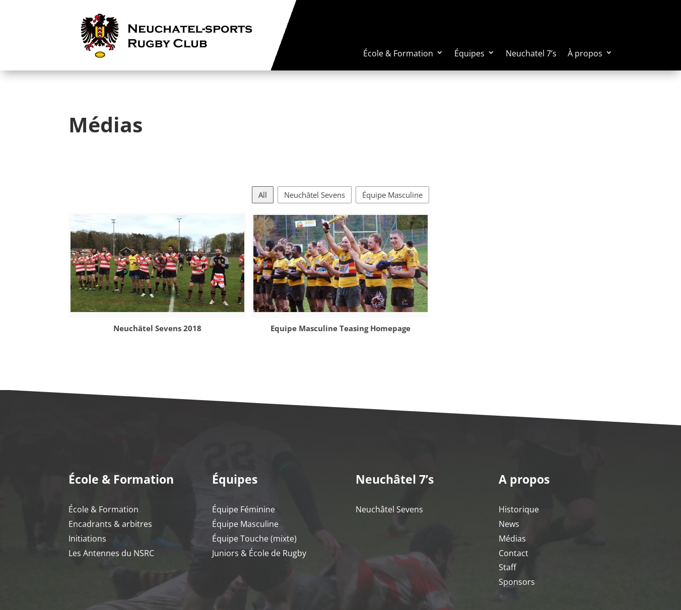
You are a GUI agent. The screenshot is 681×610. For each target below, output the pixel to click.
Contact (513, 553)
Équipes (469, 53)
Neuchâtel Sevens (314, 195)
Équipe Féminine (243, 509)
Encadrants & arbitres (110, 523)
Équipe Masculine (392, 195)
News (509, 523)
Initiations (87, 538)
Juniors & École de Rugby (259, 553)
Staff (507, 567)
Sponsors (517, 581)
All (262, 195)
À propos (585, 53)
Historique (519, 509)
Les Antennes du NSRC (111, 553)
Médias (512, 538)
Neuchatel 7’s (531, 53)
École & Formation (398, 53)
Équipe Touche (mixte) (254, 538)
